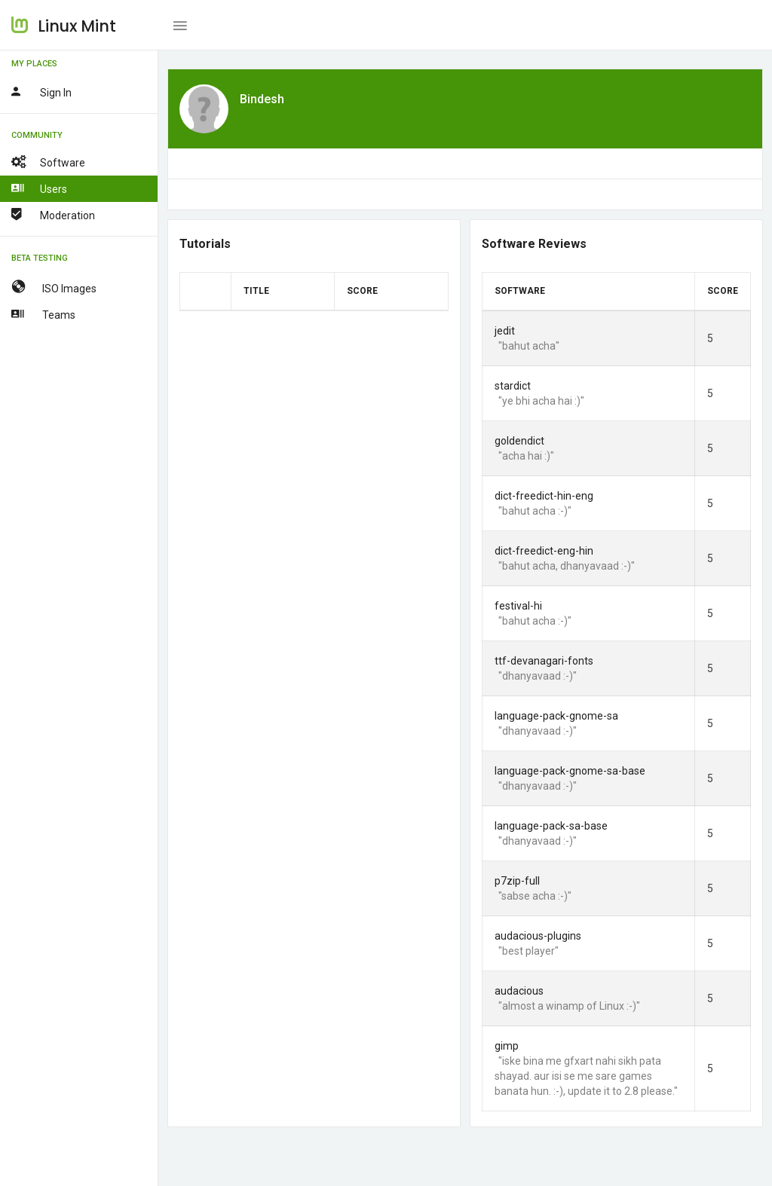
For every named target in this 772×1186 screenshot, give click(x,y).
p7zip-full (517, 881)
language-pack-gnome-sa (556, 716)
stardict (513, 386)
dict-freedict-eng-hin (544, 551)
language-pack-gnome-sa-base (570, 771)
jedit (505, 331)
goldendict (519, 441)
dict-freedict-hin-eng (544, 496)
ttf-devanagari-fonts (544, 661)
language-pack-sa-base (551, 826)
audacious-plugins (538, 936)
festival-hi (518, 606)
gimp (507, 1046)
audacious (519, 991)
